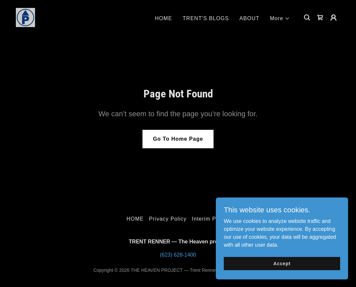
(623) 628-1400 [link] (178, 255)
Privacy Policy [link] (168, 219)
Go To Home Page (178, 139)
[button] (280, 18)
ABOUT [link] (249, 18)
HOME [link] (163, 18)
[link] (25, 17)
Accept (282, 263)
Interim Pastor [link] (211, 219)
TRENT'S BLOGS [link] (206, 18)
